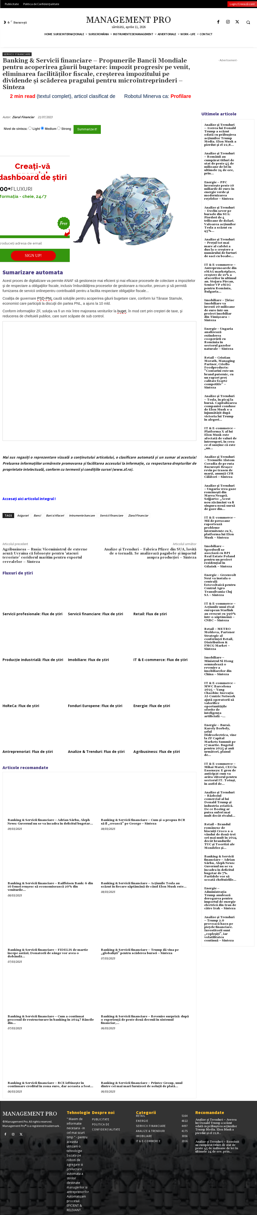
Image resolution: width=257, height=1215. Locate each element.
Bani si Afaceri (55, 515)
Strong (66, 129)
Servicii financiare (17, 54)
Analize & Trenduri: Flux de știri (96, 751)
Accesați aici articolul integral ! (29, 498)
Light (36, 129)
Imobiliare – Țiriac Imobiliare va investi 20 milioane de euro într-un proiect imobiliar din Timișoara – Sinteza (219, 310)
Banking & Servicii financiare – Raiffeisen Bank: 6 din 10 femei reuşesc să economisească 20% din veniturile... (50, 886)
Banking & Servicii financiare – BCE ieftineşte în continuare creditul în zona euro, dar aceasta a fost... (50, 1084)
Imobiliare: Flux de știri (88, 659)
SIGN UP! (33, 255)
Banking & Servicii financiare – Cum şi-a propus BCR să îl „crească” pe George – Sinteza (143, 821)
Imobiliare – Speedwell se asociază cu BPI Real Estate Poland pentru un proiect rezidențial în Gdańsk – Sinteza (219, 556)
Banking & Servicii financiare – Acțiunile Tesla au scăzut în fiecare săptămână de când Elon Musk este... (143, 885)
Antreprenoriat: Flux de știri (28, 751)
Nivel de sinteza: (16, 129)
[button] (248, 22)
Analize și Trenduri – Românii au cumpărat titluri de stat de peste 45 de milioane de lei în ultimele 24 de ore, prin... (219, 163)
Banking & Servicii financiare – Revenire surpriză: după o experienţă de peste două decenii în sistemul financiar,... (145, 1020)
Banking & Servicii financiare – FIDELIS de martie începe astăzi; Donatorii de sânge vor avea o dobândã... (48, 953)
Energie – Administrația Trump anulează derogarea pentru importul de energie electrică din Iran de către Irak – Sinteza (220, 898)
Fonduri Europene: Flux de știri (95, 705)
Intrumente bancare (82, 515)
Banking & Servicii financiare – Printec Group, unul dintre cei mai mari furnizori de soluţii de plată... (141, 1084)
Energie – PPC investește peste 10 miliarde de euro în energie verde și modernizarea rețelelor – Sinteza (219, 190)
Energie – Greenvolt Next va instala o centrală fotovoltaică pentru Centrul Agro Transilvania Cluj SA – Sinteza (220, 585)
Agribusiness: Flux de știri (156, 751)
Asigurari (23, 515)
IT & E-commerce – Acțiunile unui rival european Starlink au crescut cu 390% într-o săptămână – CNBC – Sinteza (220, 612)
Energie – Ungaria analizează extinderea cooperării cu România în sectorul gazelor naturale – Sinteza (218, 339)
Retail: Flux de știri (150, 613)
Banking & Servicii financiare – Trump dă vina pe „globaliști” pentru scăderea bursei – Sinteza (140, 951)
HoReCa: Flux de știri (21, 705)
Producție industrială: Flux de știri (33, 659)
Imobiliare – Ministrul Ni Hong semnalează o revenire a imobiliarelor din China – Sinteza (218, 666)
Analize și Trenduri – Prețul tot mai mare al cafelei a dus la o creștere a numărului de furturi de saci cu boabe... (220, 248)
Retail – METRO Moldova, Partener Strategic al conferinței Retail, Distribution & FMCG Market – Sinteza (219, 639)
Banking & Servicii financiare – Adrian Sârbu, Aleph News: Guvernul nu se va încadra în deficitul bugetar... (50, 821)
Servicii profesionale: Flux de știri (32, 613)
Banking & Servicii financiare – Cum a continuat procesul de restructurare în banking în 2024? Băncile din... (51, 1020)
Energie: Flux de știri (151, 705)
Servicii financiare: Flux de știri (95, 613)
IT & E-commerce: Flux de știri (160, 659)
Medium (50, 129)
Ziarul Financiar (23, 117)
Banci (37, 515)
